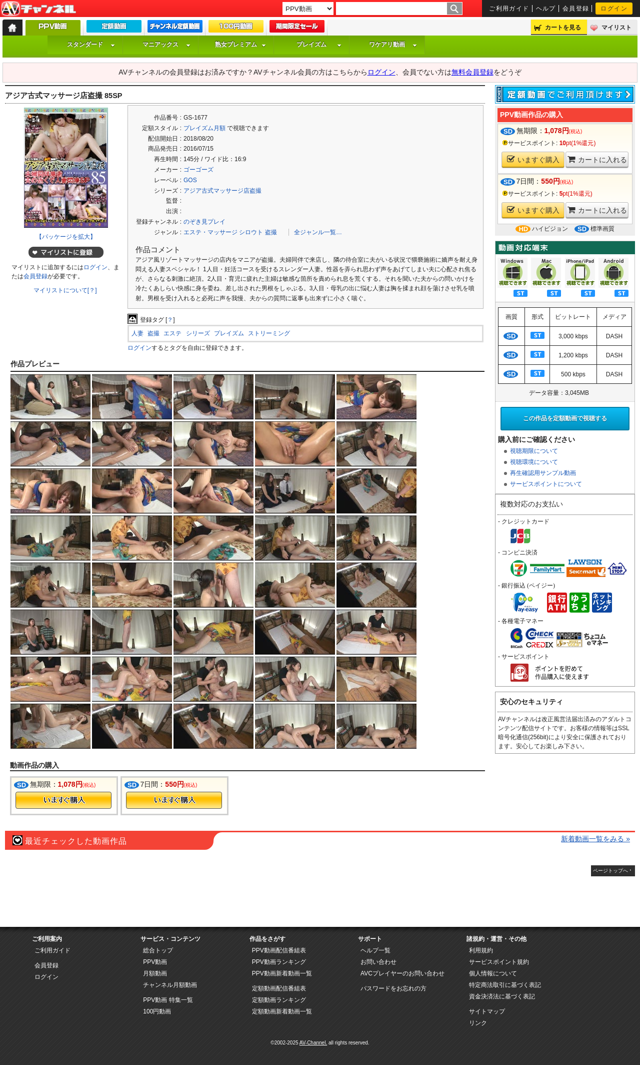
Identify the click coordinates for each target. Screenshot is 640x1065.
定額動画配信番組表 (279, 988)
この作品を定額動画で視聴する (565, 418)
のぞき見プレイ (205, 221)
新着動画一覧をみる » (595, 839)
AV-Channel (38, 9)
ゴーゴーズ (199, 169)
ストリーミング (269, 333)
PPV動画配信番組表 (279, 950)
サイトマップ (487, 1011)
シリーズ (198, 333)
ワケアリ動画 (393, 44)
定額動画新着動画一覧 (282, 1011)
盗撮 (271, 232)
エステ (173, 333)
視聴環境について (534, 461)
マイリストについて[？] (65, 290)
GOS (190, 180)
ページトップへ (610, 870)
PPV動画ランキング (279, 961)
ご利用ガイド (509, 8)
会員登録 (576, 8)
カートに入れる (597, 159)
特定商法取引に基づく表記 (505, 984)
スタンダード (91, 44)
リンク (478, 1022)
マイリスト (617, 27)
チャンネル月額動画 (170, 984)
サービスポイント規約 (499, 961)
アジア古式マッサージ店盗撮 (223, 190)
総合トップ (158, 950)
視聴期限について (534, 450)
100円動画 (157, 1011)
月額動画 (155, 973)
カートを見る (563, 27)
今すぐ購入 (64, 800)
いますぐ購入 (533, 159)
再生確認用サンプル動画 (543, 472)
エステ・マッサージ (211, 232)
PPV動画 (155, 961)
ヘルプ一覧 (375, 950)
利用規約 (481, 950)
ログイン (614, 8)
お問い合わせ (378, 961)
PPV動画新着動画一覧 (282, 973)
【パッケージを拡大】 (66, 236)
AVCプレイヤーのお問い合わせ (402, 973)
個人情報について (493, 973)
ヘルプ (546, 8)
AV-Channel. (313, 1042)
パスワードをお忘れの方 (393, 988)
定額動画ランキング (279, 999)
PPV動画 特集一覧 (167, 999)
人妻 (138, 333)
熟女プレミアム (240, 44)
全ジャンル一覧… (318, 232)
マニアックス (166, 44)
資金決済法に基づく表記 (502, 996)
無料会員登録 (473, 72)
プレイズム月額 (205, 128)
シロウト (251, 232)
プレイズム (319, 44)
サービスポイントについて (546, 483)
